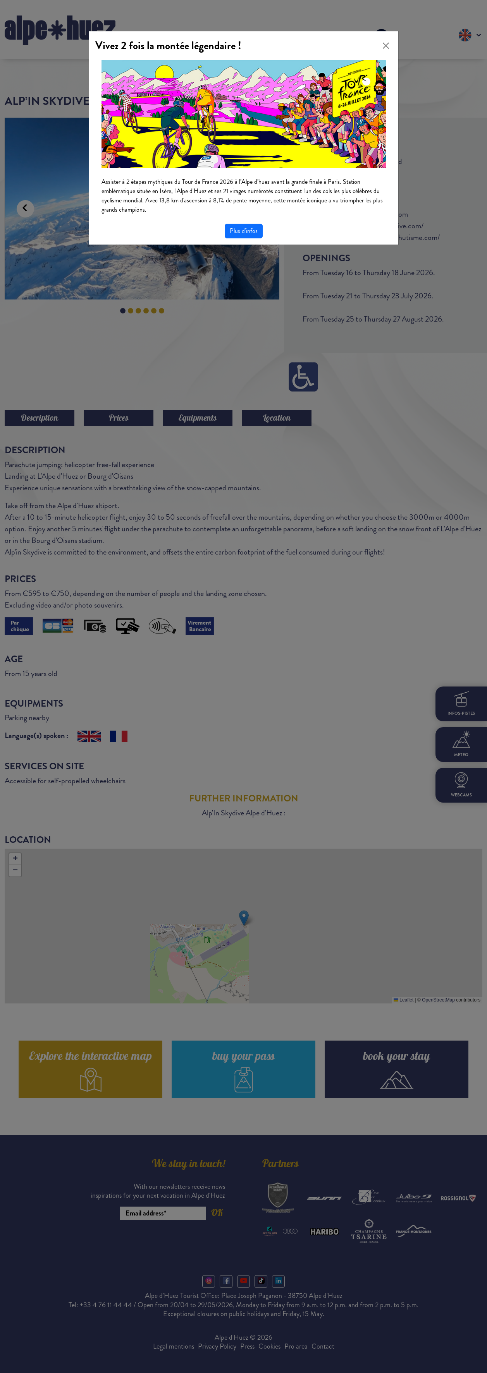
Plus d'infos (244, 230)
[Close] (386, 45)
